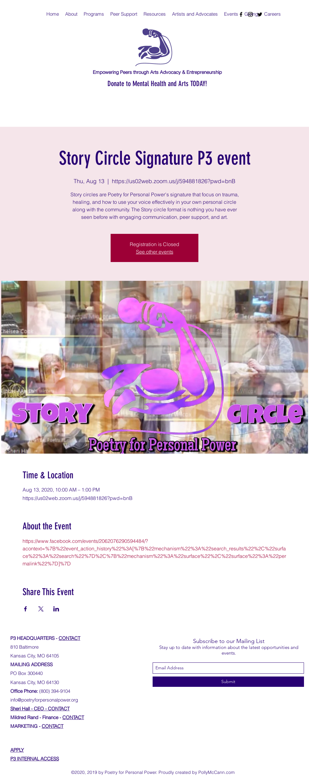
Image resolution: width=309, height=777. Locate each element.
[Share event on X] (41, 608)
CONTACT (69, 638)
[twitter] (260, 14)
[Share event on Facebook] (26, 608)
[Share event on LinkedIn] (56, 608)
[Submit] (228, 682)
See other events (154, 252)
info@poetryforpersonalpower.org (44, 700)
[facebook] (241, 14)
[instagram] (250, 14)
